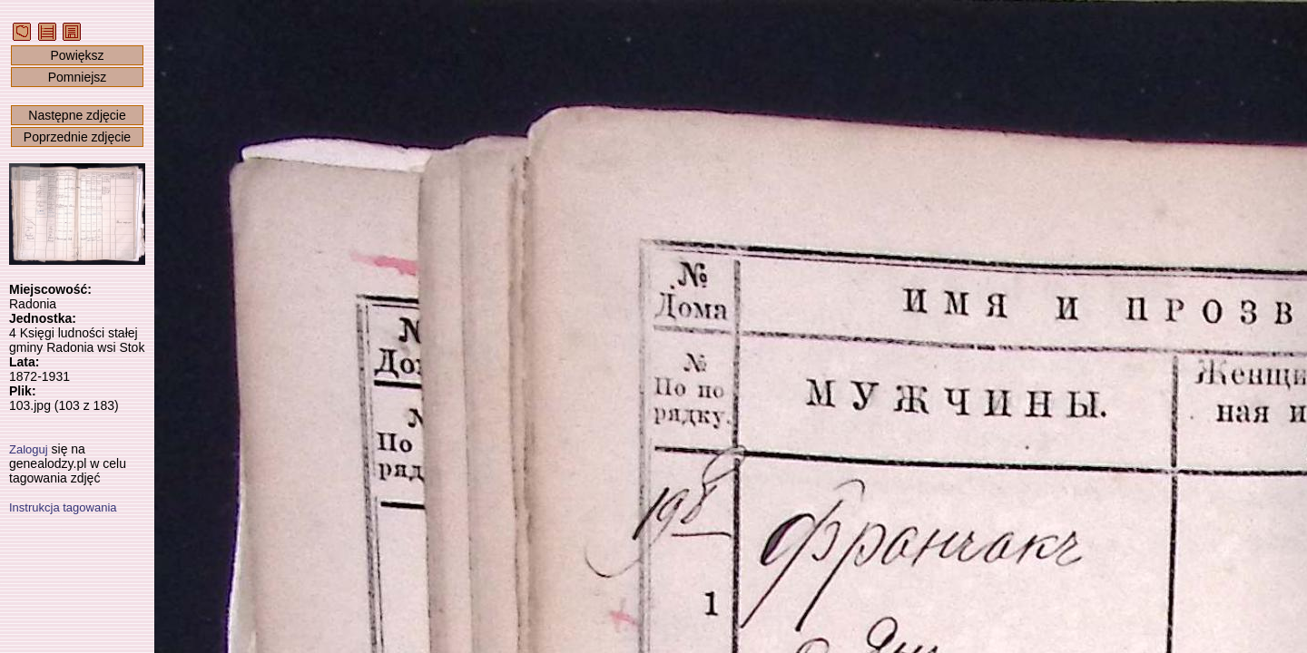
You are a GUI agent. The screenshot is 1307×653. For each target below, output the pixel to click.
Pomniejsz (77, 77)
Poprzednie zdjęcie (77, 137)
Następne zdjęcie (76, 115)
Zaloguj (28, 449)
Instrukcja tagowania (63, 507)
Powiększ (76, 55)
